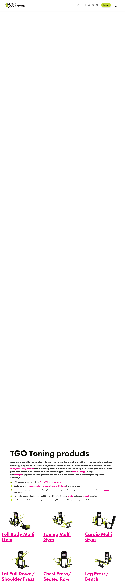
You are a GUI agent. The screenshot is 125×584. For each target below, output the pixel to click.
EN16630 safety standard (50, 482)
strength (18, 474)
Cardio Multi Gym (98, 537)
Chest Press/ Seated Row (57, 576)
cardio (75, 471)
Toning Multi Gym (57, 537)
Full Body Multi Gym (18, 537)
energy (82, 471)
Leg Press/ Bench (97, 576)
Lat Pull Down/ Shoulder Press (18, 576)
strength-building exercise (22, 468)
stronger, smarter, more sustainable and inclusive (46, 486)
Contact (106, 5)
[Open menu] (117, 5)
